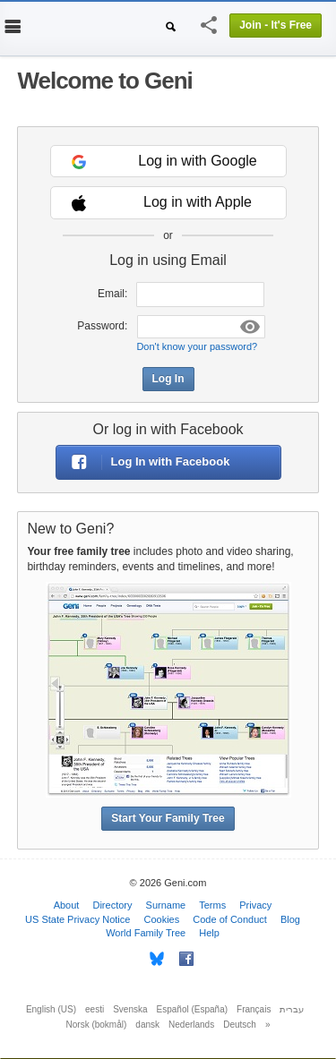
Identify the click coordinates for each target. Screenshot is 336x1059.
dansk (147, 1024)
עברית (292, 1009)
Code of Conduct (230, 919)
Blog (290, 919)
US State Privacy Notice (77, 919)
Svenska (130, 1009)
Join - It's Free (275, 25)
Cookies (161, 919)
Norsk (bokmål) (96, 1024)
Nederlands (191, 1024)
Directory (112, 905)
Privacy (255, 905)
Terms (212, 905)
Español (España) (192, 1009)
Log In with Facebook (143, 462)
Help (209, 932)
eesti (94, 1009)
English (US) (51, 1009)
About (67, 905)
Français (254, 1009)
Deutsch (239, 1024)
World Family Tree (145, 932)
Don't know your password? (196, 346)
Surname (166, 905)
